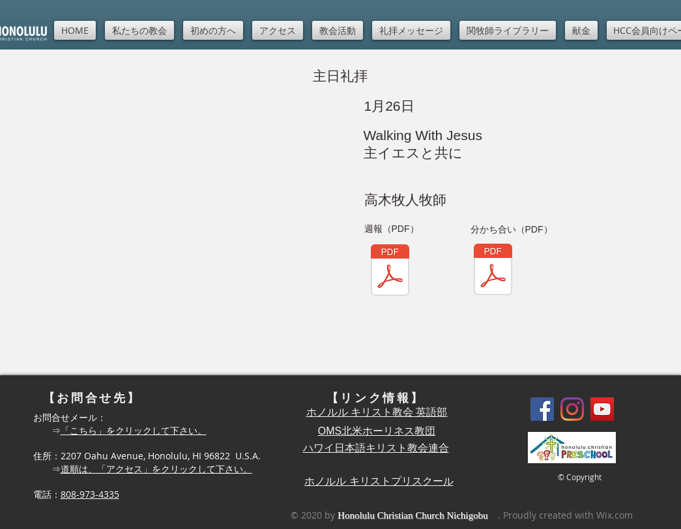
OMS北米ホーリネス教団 (376, 430)
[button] (139, 30)
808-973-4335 (90, 494)
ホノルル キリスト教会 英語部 (377, 412)
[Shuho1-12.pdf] (493, 270)
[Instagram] (572, 409)
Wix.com (614, 515)
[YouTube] (602, 409)
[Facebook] (542, 409)
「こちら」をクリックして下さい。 (134, 430)
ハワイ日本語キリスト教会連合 (376, 447)
